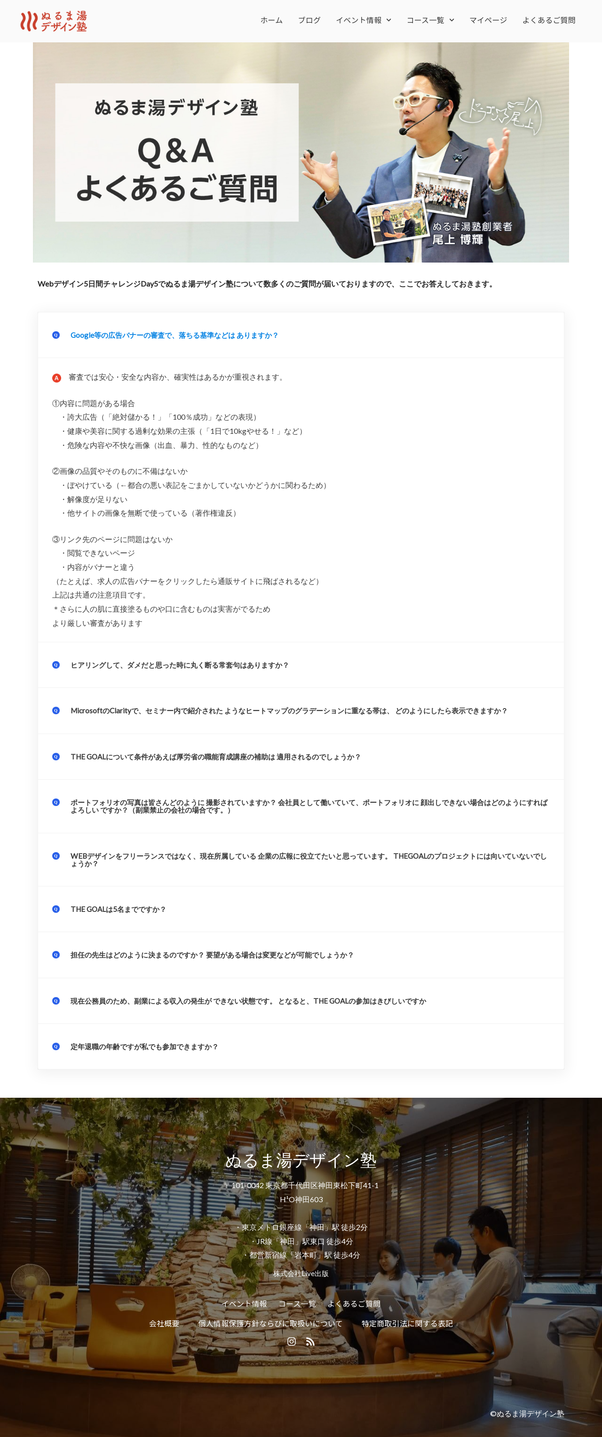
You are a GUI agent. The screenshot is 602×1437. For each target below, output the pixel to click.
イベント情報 (363, 20)
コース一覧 (430, 20)
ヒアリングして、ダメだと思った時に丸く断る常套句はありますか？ (187, 664)
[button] (301, 335)
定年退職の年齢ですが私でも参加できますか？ (150, 1044)
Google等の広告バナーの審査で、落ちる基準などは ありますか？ (181, 334)
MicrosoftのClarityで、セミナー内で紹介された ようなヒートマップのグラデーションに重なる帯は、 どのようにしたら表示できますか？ (303, 710)
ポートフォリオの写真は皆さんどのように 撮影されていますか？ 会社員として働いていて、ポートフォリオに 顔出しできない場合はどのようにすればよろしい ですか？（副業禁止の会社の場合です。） (310, 805)
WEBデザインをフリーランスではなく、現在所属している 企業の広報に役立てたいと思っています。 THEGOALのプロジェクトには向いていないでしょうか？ (309, 858)
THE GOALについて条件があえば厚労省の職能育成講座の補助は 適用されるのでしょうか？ (225, 755)
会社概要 (164, 1321)
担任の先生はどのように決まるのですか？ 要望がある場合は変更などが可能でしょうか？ (222, 953)
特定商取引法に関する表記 (407, 1321)
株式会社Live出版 (301, 1271)
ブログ (309, 19)
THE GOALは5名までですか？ (122, 907)
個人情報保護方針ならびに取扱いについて (270, 1321)
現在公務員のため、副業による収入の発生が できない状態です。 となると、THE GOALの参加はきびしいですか (260, 999)
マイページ (488, 19)
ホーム (271, 19)
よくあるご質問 (549, 19)
